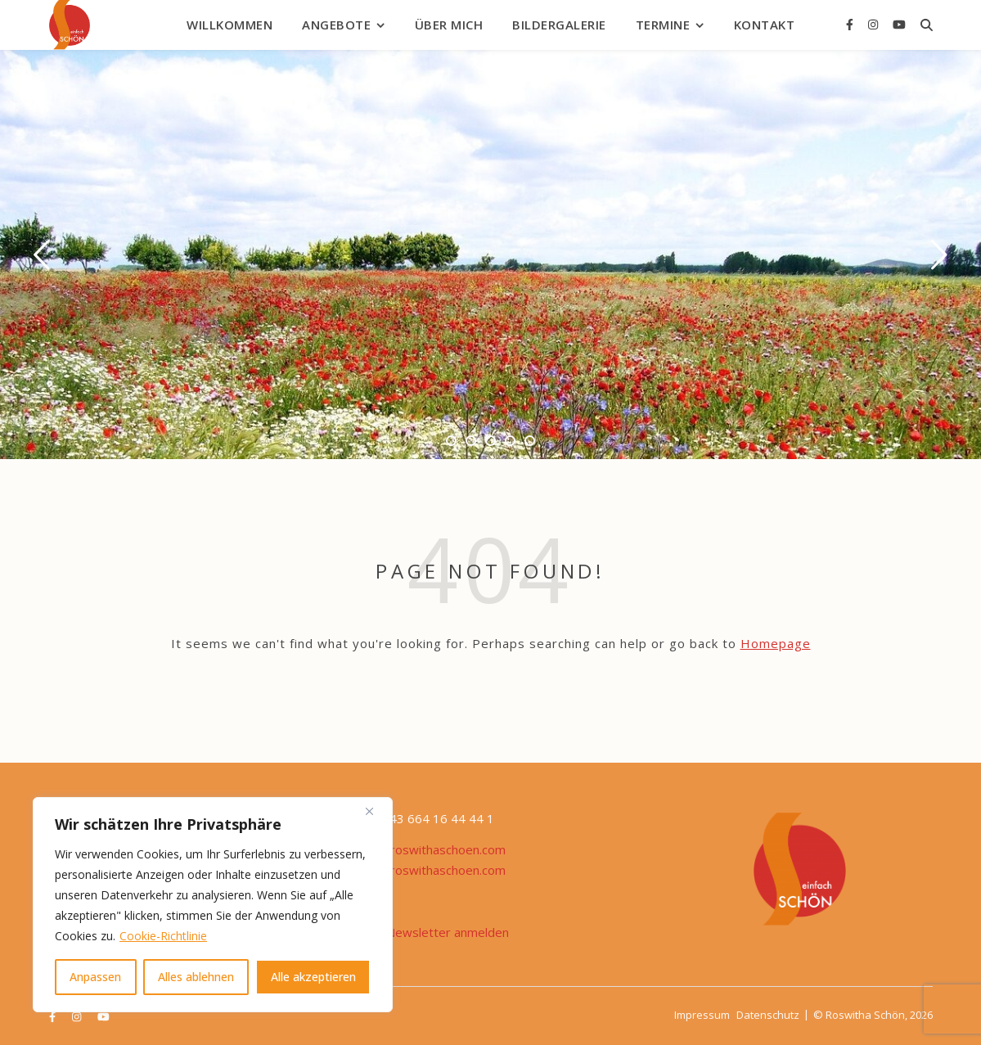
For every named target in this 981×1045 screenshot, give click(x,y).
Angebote (336, 24)
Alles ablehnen (196, 976)
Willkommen (229, 24)
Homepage (775, 643)
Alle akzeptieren (313, 976)
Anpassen (95, 976)
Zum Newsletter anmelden (433, 932)
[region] (213, 904)
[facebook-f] (851, 24)
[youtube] (899, 24)
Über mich (449, 24)
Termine (663, 24)
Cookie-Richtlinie (163, 936)
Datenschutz (767, 1014)
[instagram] (874, 24)
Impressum (702, 1014)
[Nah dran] (375, 811)
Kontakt (764, 24)
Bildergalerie (559, 24)
